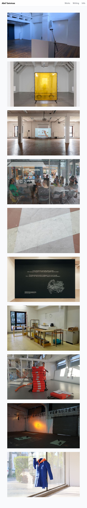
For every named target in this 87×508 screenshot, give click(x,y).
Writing (76, 3)
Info (83, 3)
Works (67, 3)
